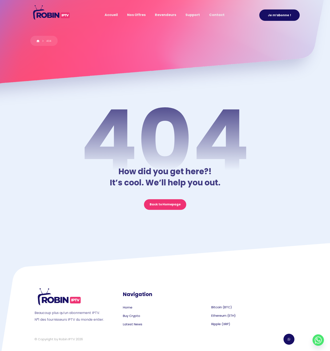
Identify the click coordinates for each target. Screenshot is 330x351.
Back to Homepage (165, 204)
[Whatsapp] (318, 340)
